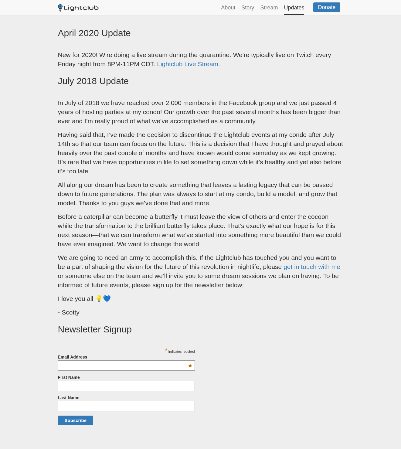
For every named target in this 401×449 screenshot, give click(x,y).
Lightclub (82, 8)
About (228, 8)
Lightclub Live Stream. (188, 63)
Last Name (69, 397)
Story (247, 8)
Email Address (125, 357)
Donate (326, 7)
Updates (294, 8)
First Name (69, 377)
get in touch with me (312, 266)
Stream (269, 8)
